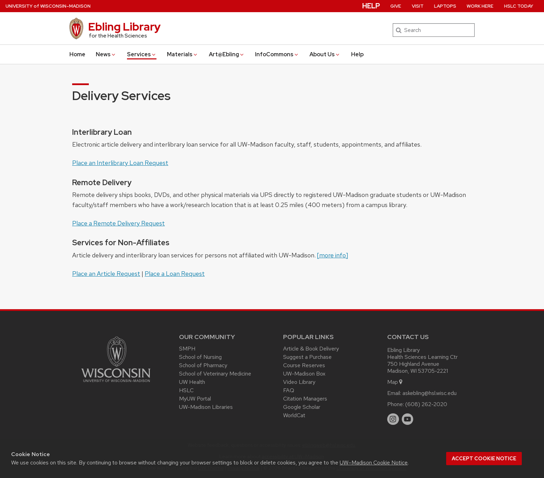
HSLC (186, 390)
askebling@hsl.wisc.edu (429, 393)
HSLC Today (518, 6)
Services (141, 54)
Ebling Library (124, 26)
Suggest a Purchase (307, 357)
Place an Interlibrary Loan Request (120, 163)
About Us (324, 54)
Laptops (445, 6)
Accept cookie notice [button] (484, 458)
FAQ (288, 390)
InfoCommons (277, 54)
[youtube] (408, 419)
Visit (418, 6)
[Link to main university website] (116, 383)
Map (395, 382)
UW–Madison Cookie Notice (374, 462)
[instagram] (393, 419)
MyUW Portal (195, 398)
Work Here (480, 6)
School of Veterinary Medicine (215, 373)
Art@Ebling (227, 54)
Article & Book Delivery (311, 348)
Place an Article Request (106, 274)
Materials (182, 54)
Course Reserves (304, 365)
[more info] (332, 255)
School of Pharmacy (203, 365)
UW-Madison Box (304, 373)
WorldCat (294, 415)
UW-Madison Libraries (206, 407)
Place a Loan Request (175, 274)
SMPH (187, 348)
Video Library (299, 382)
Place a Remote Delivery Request (118, 223)
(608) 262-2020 (426, 404)
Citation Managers (305, 398)
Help (357, 54)
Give (395, 6)
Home (77, 54)
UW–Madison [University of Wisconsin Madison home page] (48, 6)
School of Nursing (200, 357)
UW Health (192, 382)
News (106, 54)
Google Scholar (301, 407)
